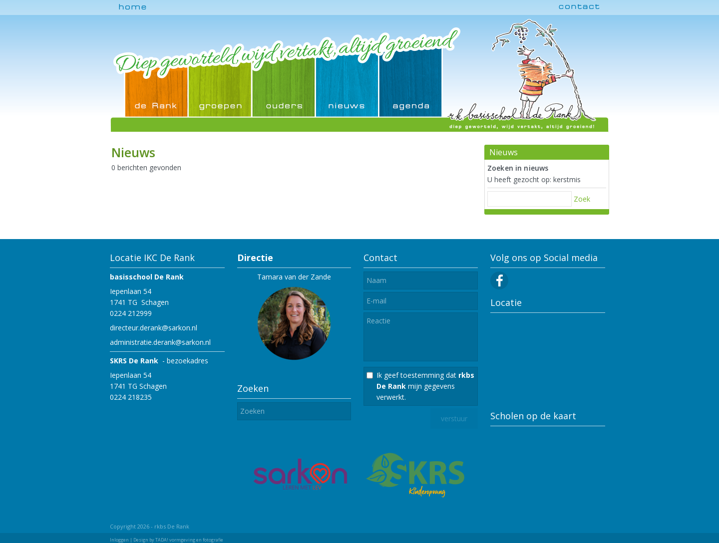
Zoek (582, 199)
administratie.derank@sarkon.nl (160, 342)
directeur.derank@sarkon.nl (153, 327)
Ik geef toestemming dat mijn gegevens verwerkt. (425, 386)
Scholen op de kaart (533, 416)
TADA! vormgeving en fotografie (189, 540)
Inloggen (119, 540)
